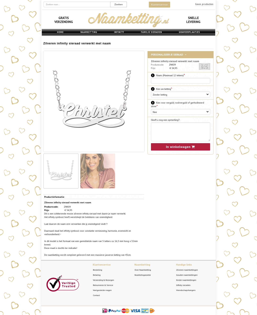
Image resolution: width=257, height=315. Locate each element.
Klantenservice (159, 4)
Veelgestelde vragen (102, 290)
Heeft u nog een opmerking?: (165, 119)
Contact (96, 295)
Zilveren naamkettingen (187, 270)
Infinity (119, 32)
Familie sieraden (151, 32)
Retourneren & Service (103, 285)
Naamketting (88, 32)
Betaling (96, 275)
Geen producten (204, 4)
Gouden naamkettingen (187, 275)
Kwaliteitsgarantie (143, 275)
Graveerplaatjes (189, 32)
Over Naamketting (143, 270)
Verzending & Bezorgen (103, 280)
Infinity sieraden (183, 285)
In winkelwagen (180, 147)
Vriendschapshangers (186, 290)
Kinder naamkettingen (186, 280)
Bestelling (97, 270)
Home (60, 32)
